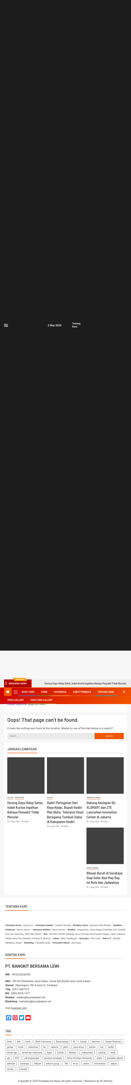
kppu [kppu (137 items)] (49, 1052)
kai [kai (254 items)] (102, 1047)
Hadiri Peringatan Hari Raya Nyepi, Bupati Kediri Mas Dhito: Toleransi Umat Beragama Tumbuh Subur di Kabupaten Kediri (65, 812)
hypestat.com (19, 1008)
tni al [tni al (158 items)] (75, 1063)
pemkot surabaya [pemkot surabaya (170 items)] (53, 1058)
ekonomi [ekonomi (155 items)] (96, 1041)
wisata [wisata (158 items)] (10, 1069)
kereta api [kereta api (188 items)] (12, 1052)
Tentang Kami (106, 692)
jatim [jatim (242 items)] (65, 1047)
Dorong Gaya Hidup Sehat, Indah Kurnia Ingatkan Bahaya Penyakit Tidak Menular (81, 683)
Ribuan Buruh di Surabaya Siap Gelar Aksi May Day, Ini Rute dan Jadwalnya (104, 878)
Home (44, 692)
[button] (15, 692)
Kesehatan (19, 798)
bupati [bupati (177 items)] (83, 1041)
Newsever (90, 1081)
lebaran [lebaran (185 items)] (72, 1052)
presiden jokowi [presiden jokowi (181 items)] (115, 1058)
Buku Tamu (28, 692)
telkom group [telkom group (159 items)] (52, 1063)
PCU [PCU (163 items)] (17, 1058)
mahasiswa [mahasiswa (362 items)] (87, 1052)
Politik (10, 798)
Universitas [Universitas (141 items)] (99, 1063)
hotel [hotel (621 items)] (20, 1047)
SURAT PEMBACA (82, 692)
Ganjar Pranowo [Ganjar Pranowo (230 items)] (113, 1041)
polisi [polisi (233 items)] (99, 1058)
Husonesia (60, 692)
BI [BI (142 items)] (74, 1041)
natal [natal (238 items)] (112, 1052)
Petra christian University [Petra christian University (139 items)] (79, 1058)
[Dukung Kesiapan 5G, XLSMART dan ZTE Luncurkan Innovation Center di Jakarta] (105, 775)
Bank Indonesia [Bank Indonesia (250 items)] (43, 1041)
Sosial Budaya (92, 868)
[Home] (8, 692)
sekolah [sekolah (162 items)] (11, 1063)
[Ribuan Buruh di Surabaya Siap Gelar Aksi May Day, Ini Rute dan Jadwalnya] (105, 846)
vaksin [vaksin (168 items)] (113, 1063)
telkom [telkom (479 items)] (37, 1063)
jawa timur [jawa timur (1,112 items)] (78, 1047)
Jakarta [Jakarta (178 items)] (54, 1047)
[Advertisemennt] (86, 664)
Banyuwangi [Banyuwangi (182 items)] (62, 1041)
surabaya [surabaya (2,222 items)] (24, 1063)
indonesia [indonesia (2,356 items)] (33, 1047)
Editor (26, 821)
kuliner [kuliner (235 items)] (60, 1052)
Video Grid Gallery (41, 700)
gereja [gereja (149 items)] (10, 1047)
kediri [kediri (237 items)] (111, 1047)
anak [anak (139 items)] (9, 1041)
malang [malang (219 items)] (102, 1052)
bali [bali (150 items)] (19, 1041)
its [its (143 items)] (44, 1047)
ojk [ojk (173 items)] (8, 1058)
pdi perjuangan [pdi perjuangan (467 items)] (31, 1058)
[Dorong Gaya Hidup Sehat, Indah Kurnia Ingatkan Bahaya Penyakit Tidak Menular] (26, 775)
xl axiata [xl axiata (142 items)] (23, 1069)
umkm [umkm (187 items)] (86, 1063)
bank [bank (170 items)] (28, 1041)
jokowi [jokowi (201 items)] (92, 1047)
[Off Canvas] (6, 325)
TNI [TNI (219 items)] (66, 1063)
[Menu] (15, 692)
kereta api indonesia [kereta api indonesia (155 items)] (32, 1052)
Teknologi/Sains (93, 798)
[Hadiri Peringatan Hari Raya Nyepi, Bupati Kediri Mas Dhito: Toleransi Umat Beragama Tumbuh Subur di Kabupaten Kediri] (65, 775)
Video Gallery (15, 700)
